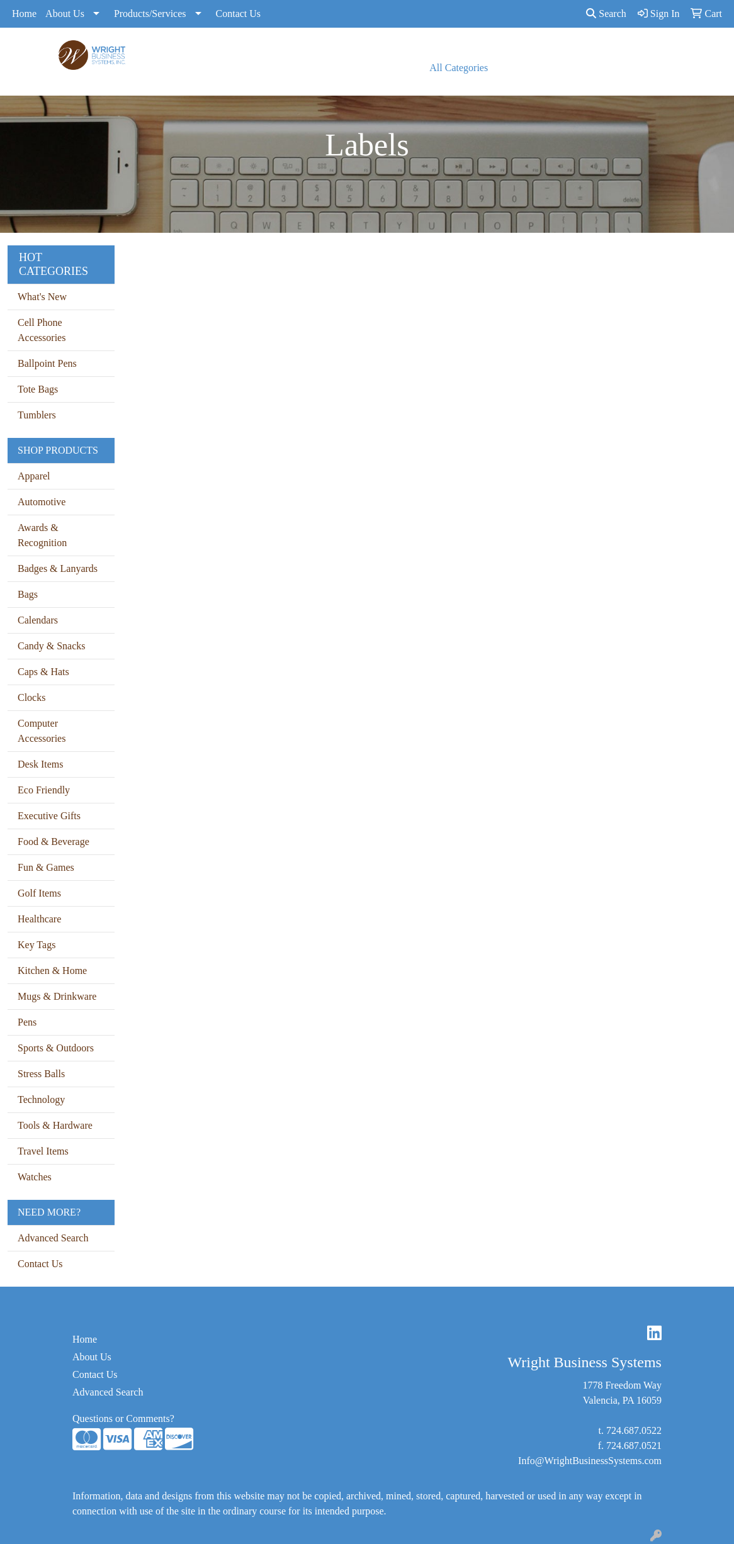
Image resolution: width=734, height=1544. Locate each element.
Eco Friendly (44, 790)
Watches (35, 1177)
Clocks (31, 697)
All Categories (458, 67)
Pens (27, 1022)
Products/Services (150, 13)
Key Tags (36, 944)
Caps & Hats (43, 671)
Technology (41, 1099)
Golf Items (39, 893)
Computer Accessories (41, 731)
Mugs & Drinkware (57, 996)
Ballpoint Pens (47, 363)
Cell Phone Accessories (41, 330)
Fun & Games (46, 867)
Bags (28, 594)
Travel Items (43, 1151)
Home (24, 13)
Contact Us (238, 13)
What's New (42, 296)
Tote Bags (38, 389)
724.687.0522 (634, 1430)
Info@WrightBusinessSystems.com (590, 1460)
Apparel (34, 476)
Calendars (38, 620)
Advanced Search (53, 1238)
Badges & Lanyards (58, 568)
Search (606, 13)
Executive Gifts (49, 815)
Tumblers (37, 415)
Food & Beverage (53, 841)
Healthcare (39, 919)
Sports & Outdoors (56, 1048)
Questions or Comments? (123, 1418)
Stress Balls (41, 1073)
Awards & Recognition (42, 535)
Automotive (41, 501)
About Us (64, 13)
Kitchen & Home (52, 970)
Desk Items (40, 764)
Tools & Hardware (55, 1125)
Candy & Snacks (52, 646)
